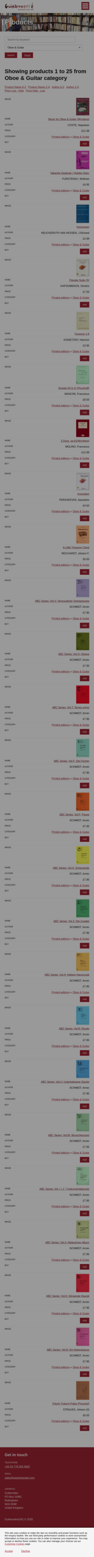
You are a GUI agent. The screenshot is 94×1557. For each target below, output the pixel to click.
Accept (9, 1551)
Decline (25, 1551)
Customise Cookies (15, 1544)
